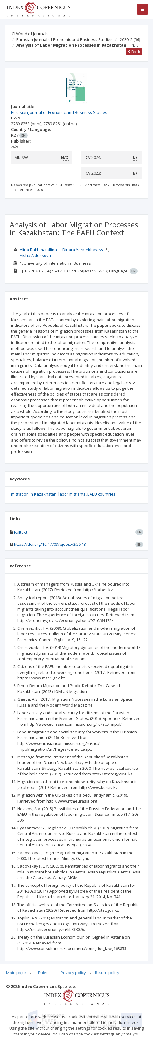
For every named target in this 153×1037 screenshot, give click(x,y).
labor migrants (72, 494)
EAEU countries (101, 494)
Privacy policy (73, 972)
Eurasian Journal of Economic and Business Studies (64, 39)
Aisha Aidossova (35, 255)
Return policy (107, 972)
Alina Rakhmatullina (38, 249)
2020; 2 (130, 39)
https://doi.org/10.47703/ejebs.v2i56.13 (50, 544)
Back (134, 51)
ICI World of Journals (30, 33)
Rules (43, 972)
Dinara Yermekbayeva (83, 249)
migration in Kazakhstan (34, 494)
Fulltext (20, 532)
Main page (16, 972)
